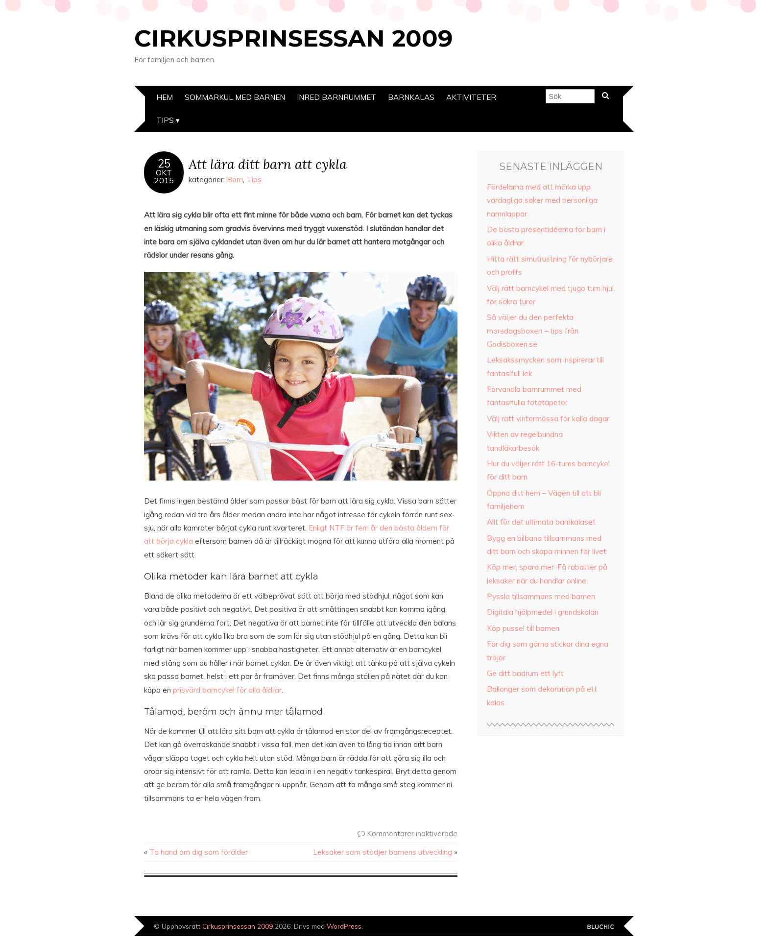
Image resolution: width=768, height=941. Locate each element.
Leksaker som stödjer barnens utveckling (382, 852)
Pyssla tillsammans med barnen (541, 596)
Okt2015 (164, 176)
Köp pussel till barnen (523, 628)
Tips (165, 120)
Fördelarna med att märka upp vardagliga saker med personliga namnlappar (542, 200)
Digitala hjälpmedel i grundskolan (543, 612)
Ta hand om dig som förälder (198, 852)
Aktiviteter (471, 97)
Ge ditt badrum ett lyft (525, 673)
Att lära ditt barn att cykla (268, 163)
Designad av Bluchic (600, 927)
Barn (235, 179)
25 (164, 163)
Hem (164, 97)
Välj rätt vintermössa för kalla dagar (548, 418)
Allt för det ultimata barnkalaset (541, 522)
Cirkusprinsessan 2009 (293, 38)
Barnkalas (411, 97)
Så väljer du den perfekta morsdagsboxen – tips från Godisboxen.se (532, 331)
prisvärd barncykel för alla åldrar (227, 690)
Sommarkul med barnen (235, 97)
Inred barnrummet (336, 97)
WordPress (344, 926)
